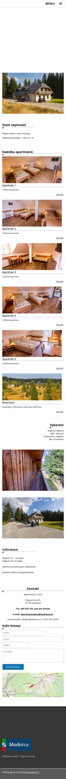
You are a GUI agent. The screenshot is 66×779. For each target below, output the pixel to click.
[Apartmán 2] (32, 213)
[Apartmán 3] (32, 256)
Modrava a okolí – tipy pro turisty (18, 756)
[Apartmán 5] (32, 343)
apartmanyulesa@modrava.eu (37, 614)
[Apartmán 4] (32, 300)
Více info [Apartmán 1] (59, 194)
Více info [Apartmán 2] (59, 238)
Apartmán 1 (9, 185)
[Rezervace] (32, 386)
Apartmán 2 (9, 228)
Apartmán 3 (9, 272)
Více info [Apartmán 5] (59, 368)
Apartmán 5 (9, 359)
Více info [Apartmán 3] (59, 281)
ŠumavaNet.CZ (31, 772)
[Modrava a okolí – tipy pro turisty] (17, 750)
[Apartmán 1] (32, 169)
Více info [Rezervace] (59, 411)
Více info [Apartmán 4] (59, 325)
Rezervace (8, 402)
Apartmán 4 (9, 315)
